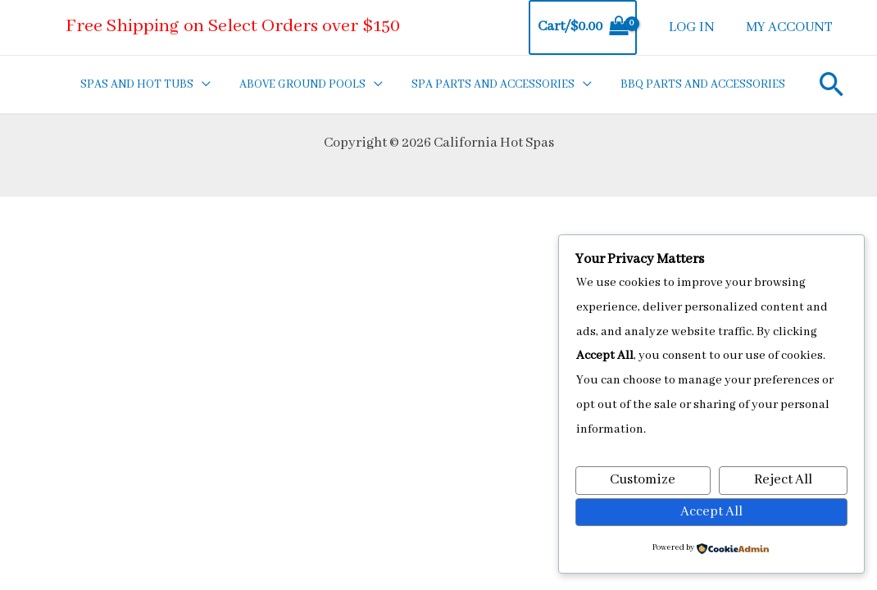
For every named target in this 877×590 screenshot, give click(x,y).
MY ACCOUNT (790, 27)
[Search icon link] (830, 84)
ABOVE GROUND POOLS (311, 84)
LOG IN (694, 27)
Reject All (783, 480)
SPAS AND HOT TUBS (149, 84)
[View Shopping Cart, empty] (586, 27)
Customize (642, 480)
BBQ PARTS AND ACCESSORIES (702, 84)
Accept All (711, 511)
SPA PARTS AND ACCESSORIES (497, 84)
